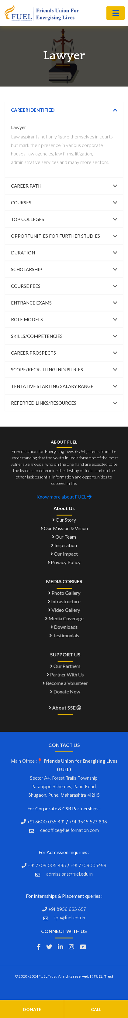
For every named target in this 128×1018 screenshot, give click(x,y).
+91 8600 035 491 (46, 822)
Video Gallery (66, 610)
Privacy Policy (64, 562)
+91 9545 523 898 (88, 822)
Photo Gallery (66, 593)
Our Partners (68, 666)
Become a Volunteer (68, 683)
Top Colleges (27, 219)
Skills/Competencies (37, 336)
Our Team (64, 537)
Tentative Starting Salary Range (52, 386)
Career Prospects (33, 353)
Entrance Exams (31, 302)
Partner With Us (68, 674)
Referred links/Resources (43, 403)
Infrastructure (66, 601)
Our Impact (64, 554)
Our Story (64, 520)
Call (96, 1009)
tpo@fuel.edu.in (69, 918)
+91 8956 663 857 (66, 909)
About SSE (68, 707)
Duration (23, 252)
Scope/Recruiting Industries (47, 369)
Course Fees (25, 286)
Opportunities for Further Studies (55, 236)
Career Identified (32, 110)
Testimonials (66, 635)
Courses (21, 202)
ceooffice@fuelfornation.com (69, 830)
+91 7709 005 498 (46, 865)
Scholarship (26, 269)
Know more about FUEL (64, 496)
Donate (32, 1009)
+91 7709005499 (88, 865)
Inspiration (64, 545)
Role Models (27, 319)
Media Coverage (66, 618)
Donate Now (69, 691)
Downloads (65, 627)
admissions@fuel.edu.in (69, 874)
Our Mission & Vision (64, 528)
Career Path (26, 186)
